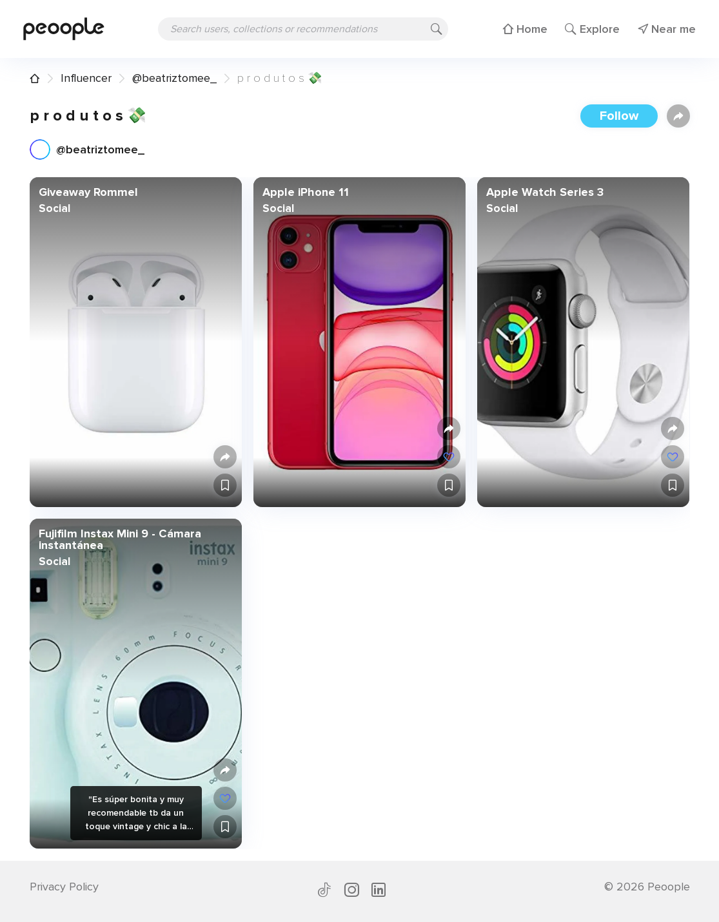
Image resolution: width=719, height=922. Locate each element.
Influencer (86, 78)
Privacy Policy (64, 886)
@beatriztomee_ (174, 78)
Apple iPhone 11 (305, 192)
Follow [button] (619, 116)
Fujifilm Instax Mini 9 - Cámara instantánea (119, 539)
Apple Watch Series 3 (545, 192)
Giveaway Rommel (87, 192)
